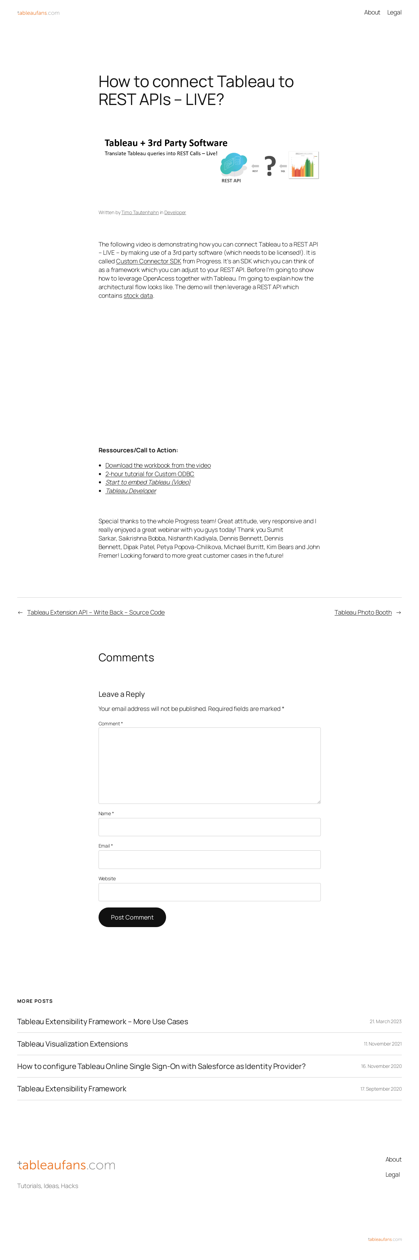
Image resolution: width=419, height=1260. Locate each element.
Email (106, 845)
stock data (138, 295)
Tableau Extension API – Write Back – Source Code (96, 612)
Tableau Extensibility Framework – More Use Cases (102, 1021)
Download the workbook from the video (158, 465)
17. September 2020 (381, 1088)
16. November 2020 (381, 1066)
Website (107, 878)
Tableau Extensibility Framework (71, 1088)
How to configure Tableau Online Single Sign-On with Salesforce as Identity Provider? (161, 1066)
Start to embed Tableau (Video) (148, 482)
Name (106, 813)
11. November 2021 (383, 1043)
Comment (111, 723)
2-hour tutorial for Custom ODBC (150, 474)
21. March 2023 (386, 1021)
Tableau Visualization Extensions (72, 1044)
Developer (175, 212)
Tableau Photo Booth (363, 612)
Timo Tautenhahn (140, 212)
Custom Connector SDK (148, 261)
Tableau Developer (130, 490)
